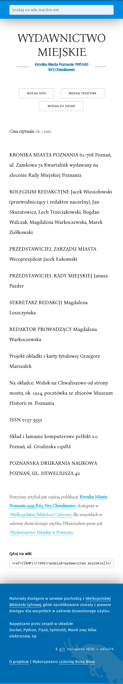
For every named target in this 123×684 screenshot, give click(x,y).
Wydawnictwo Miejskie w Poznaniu (41, 532)
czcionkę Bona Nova (77, 661)
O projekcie (19, 661)
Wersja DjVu (36, 93)
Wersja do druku (61, 106)
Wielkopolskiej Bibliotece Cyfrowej (40, 514)
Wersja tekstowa (82, 93)
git (62, 649)
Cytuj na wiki (20, 553)
